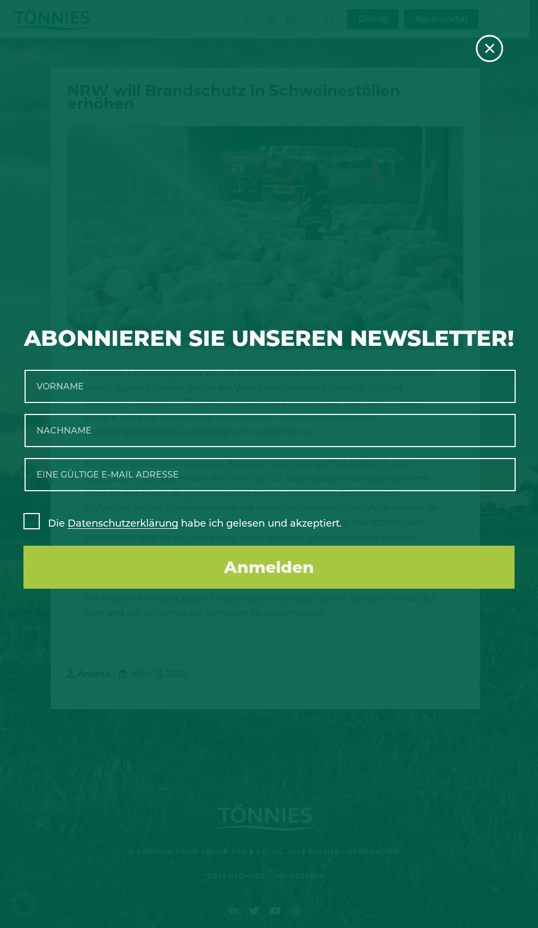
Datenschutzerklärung (123, 523)
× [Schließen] (490, 48)
